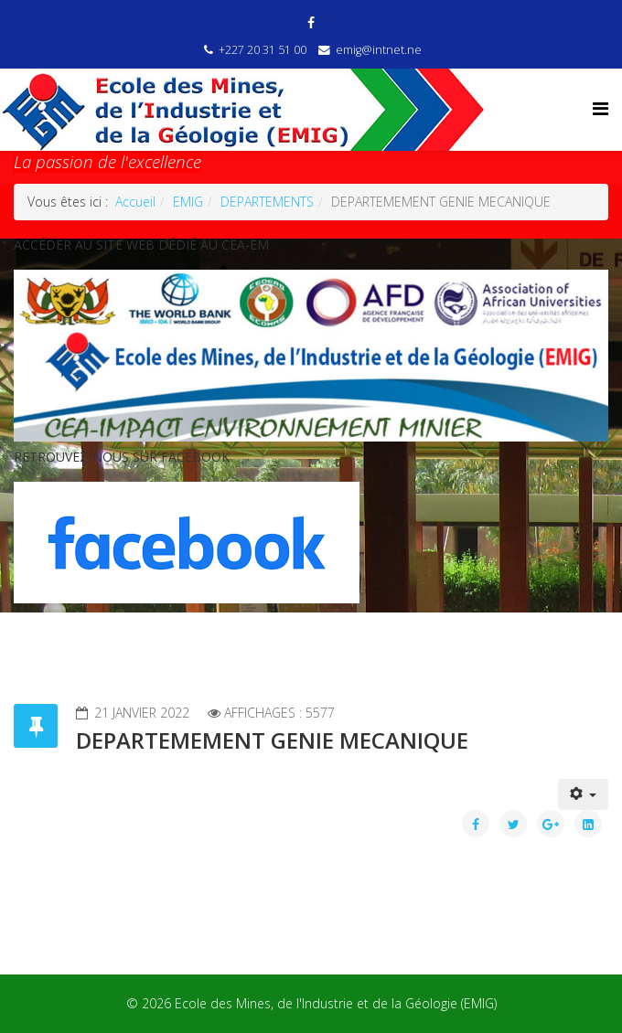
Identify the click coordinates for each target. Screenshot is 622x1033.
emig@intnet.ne (379, 50)
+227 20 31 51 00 (262, 50)
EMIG (188, 201)
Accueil (135, 201)
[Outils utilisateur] (583, 794)
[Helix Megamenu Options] (600, 108)
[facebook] (311, 22)
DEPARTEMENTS (267, 201)
